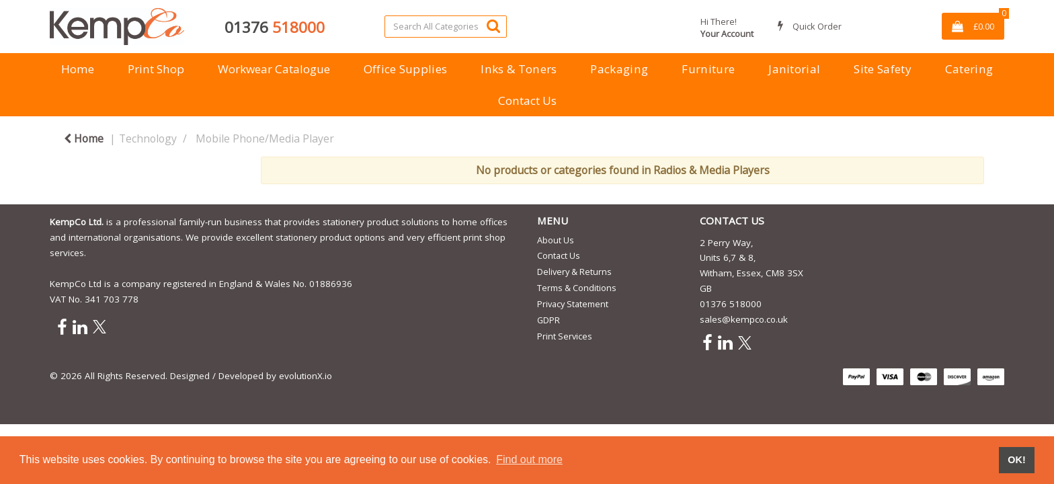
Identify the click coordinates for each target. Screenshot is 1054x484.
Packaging (619, 69)
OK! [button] (1016, 459)
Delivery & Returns (574, 272)
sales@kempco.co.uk (744, 319)
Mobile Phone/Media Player (265, 138)
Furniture (708, 69)
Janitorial (794, 69)
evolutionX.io (305, 376)
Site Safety (882, 69)
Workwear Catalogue (274, 69)
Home (77, 69)
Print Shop (156, 69)
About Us (555, 240)
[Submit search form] (493, 26)
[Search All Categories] (445, 26)
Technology (148, 138)
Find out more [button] (529, 459)
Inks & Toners (519, 69)
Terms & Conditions (576, 288)
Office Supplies (406, 69)
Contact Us (527, 100)
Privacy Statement (572, 304)
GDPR (548, 320)
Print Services (564, 336)
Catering (969, 69)
